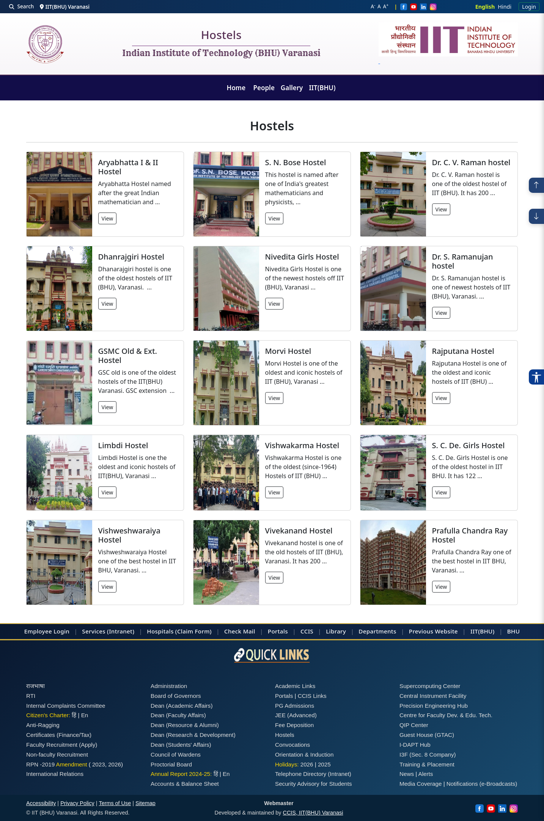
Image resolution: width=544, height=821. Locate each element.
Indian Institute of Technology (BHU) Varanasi (221, 53)
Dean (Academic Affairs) (181, 705)
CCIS (306, 631)
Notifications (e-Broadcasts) (482, 783)
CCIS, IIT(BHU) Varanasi (313, 813)
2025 (324, 764)
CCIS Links (312, 696)
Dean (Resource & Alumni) (185, 725)
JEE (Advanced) (296, 715)
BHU (513, 631)
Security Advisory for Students (313, 783)
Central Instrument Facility (432, 696)
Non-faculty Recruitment (57, 754)
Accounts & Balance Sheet (185, 783)
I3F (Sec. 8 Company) (427, 754)
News (406, 774)
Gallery (292, 87)
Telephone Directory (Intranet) (313, 774)
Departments (377, 631)
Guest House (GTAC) (426, 735)
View (107, 218)
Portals (278, 631)
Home (237, 87)
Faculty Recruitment (51, 744)
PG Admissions (294, 705)
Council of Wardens (176, 754)
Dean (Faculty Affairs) (178, 715)
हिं (74, 715)
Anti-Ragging (43, 725)
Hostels (221, 36)
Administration (169, 686)
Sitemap (145, 803)
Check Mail (239, 631)
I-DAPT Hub (415, 744)
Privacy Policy (77, 803)
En (84, 715)
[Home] (45, 44)
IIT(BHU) (322, 87)
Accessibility (41, 803)
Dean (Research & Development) (193, 735)
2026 (114, 764)
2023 (98, 764)
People (264, 87)
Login (529, 6)
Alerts (425, 774)
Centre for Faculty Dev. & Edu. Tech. (445, 715)
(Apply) (88, 744)
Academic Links (295, 686)
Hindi (504, 6)
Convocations (292, 744)
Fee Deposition (294, 725)
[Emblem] (448, 44)
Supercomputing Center (429, 686)
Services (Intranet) (108, 631)
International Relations (54, 774)
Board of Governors (176, 696)
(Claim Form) (193, 631)
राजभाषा (35, 686)
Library (336, 631)
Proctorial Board (171, 764)
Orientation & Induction (304, 754)
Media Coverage (420, 783)
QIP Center (413, 725)
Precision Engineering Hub (433, 705)
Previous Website (433, 631)
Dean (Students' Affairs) (181, 744)
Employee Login (46, 631)
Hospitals (160, 631)
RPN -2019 (40, 764)
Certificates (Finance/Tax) (58, 735)
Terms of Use (115, 803)
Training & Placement (426, 764)
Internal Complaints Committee (65, 705)
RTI (30, 696)
